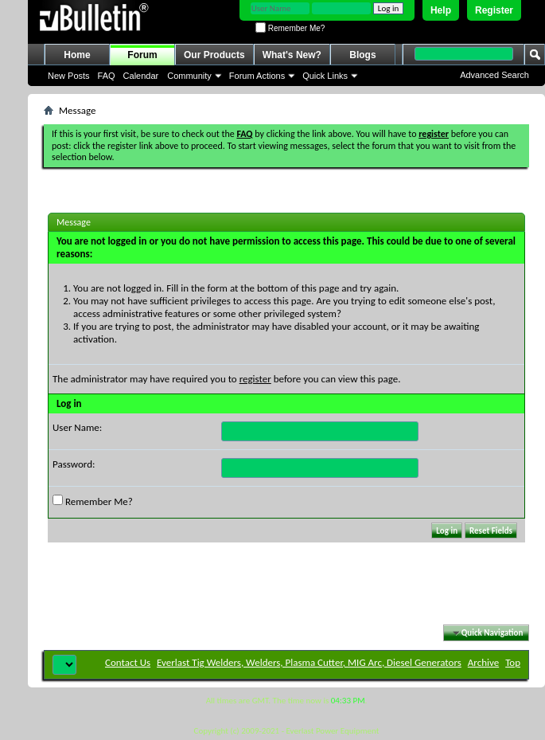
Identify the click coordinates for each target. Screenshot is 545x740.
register (255, 379)
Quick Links (325, 75)
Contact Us (127, 662)
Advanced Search (494, 75)
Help (440, 10)
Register (494, 10)
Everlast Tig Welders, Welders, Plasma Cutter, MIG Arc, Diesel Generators (309, 662)
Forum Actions (257, 75)
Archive (483, 662)
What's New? (292, 55)
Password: (74, 464)
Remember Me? (290, 28)
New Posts (69, 75)
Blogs (362, 55)
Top (512, 662)
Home (77, 55)
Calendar (141, 75)
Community (189, 75)
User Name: (77, 427)
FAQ (106, 75)
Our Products (214, 55)
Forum (142, 55)
